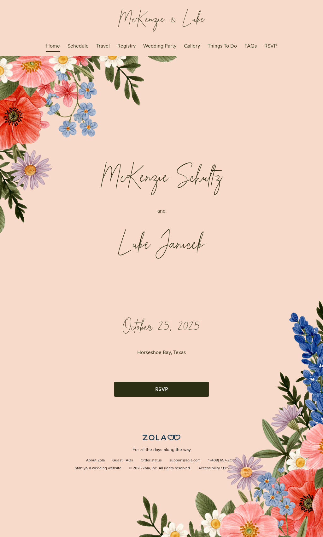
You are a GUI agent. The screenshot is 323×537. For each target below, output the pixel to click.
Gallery (192, 46)
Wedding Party (159, 46)
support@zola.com (185, 460)
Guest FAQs (122, 460)
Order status (151, 460)
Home (53, 46)
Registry (126, 46)
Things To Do (222, 46)
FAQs (250, 46)
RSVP (270, 46)
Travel (103, 46)
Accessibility (209, 468)
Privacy (229, 468)
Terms (243, 468)
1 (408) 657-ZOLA (222, 460)
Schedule (78, 46)
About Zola (95, 460)
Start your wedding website (98, 468)
